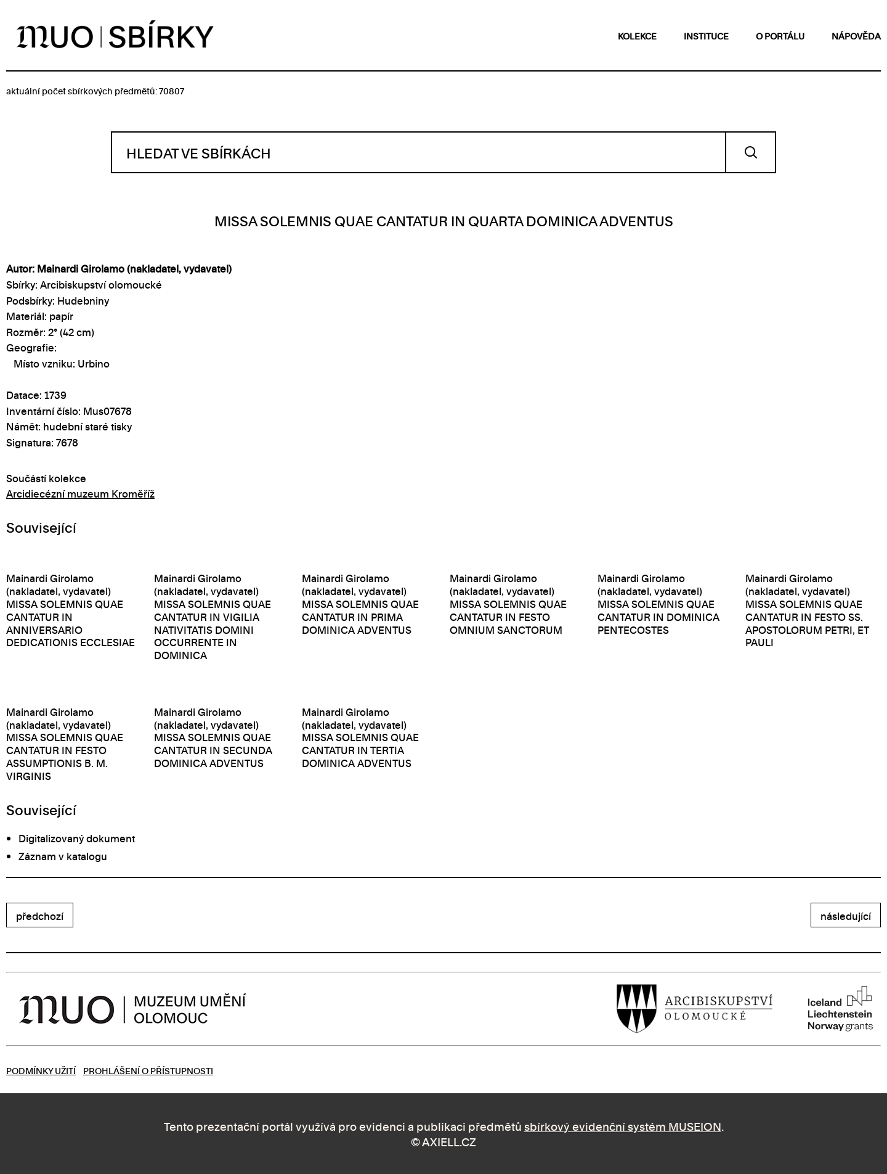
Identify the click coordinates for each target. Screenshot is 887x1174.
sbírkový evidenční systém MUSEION (622, 1125)
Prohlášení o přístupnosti (148, 1070)
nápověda (856, 35)
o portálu (780, 35)
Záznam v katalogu (62, 856)
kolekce (637, 35)
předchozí (39, 915)
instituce (706, 35)
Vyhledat (750, 152)
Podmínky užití (41, 1070)
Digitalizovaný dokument (76, 838)
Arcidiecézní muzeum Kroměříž (80, 493)
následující (845, 915)
